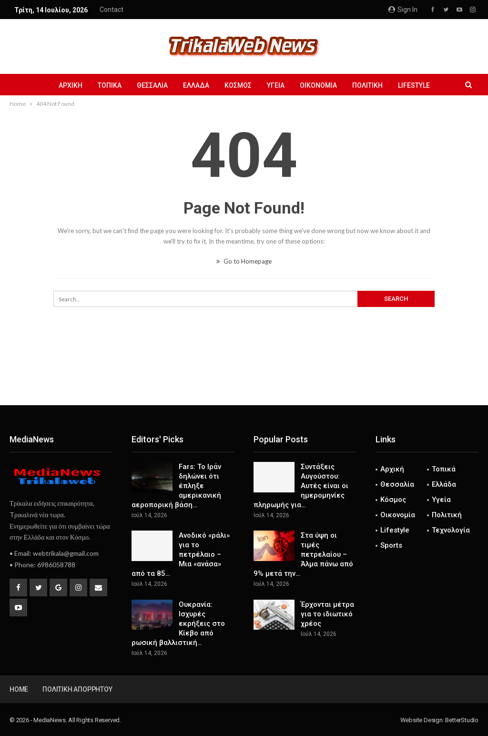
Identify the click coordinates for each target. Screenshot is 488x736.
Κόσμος (238, 85)
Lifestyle (420, 85)
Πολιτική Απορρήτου (77, 689)
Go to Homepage (244, 261)
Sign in (402, 9)
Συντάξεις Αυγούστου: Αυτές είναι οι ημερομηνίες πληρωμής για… (301, 485)
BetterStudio (461, 720)
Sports (391, 545)
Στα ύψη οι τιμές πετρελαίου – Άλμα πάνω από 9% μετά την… (303, 554)
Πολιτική (371, 85)
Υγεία (277, 85)
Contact (111, 9)
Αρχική (65, 85)
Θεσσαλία (149, 85)
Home (19, 689)
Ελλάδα (195, 85)
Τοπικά (105, 85)
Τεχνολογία (451, 530)
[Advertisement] (244, 373)
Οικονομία (321, 85)
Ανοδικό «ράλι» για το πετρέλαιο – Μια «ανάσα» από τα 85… (181, 554)
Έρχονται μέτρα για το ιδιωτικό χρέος (327, 614)
